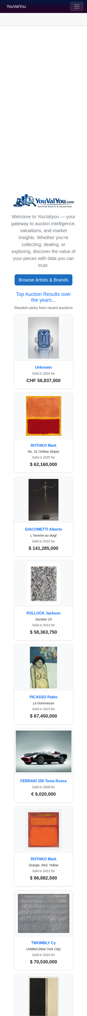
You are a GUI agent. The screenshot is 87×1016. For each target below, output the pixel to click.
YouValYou (16, 6)
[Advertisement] (43, 73)
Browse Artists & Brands (43, 279)
